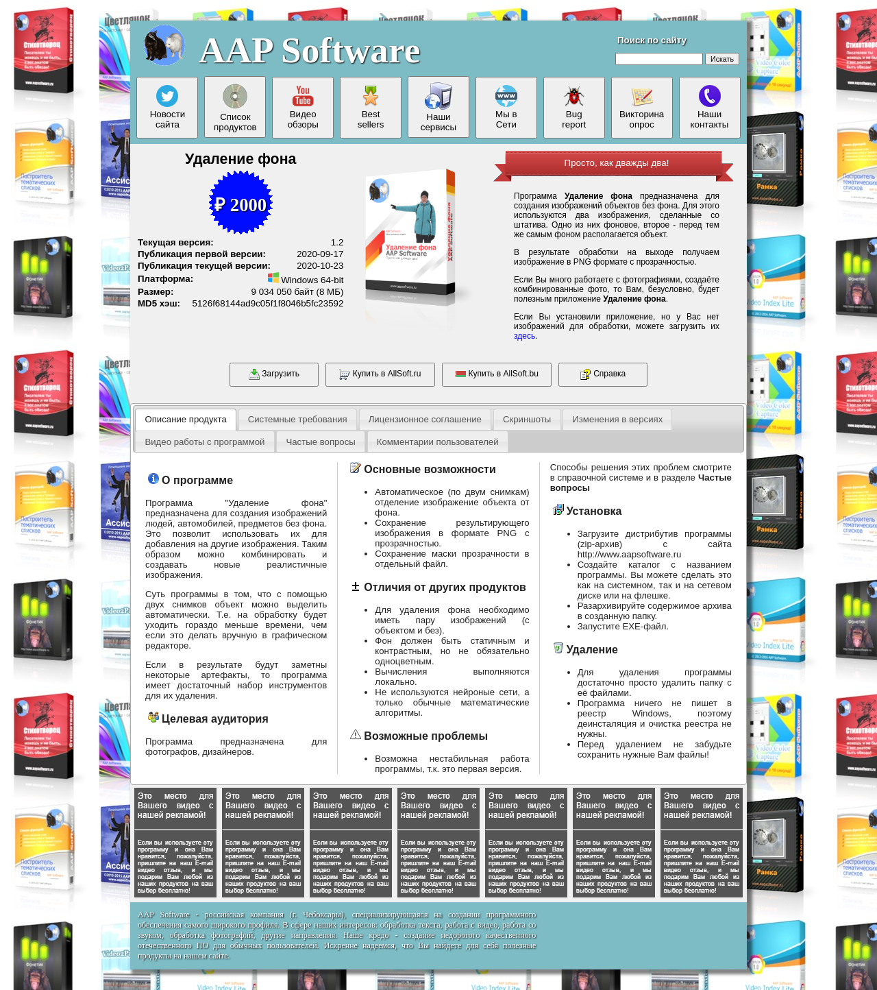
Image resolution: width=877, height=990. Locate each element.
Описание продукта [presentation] (185, 419)
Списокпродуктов (235, 107)
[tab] (185, 420)
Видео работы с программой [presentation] (204, 442)
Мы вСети (506, 107)
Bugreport (574, 107)
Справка (603, 374)
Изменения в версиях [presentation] (617, 419)
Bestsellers (371, 107)
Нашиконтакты (710, 107)
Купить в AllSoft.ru (380, 374)
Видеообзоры (303, 107)
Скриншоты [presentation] (527, 419)
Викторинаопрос (641, 107)
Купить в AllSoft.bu (497, 374)
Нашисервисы (438, 107)
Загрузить (274, 374)
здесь (524, 336)
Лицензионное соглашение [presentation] (425, 419)
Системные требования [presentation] (297, 419)
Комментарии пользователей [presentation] (438, 442)
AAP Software (309, 50)
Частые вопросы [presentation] (320, 442)
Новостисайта (168, 107)
